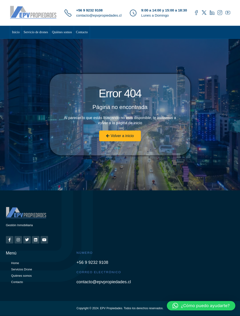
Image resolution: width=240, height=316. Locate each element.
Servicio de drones (36, 32)
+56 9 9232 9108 (89, 10)
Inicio (16, 32)
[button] (201, 305)
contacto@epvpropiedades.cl (99, 15)
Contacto (82, 32)
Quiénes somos (62, 32)
